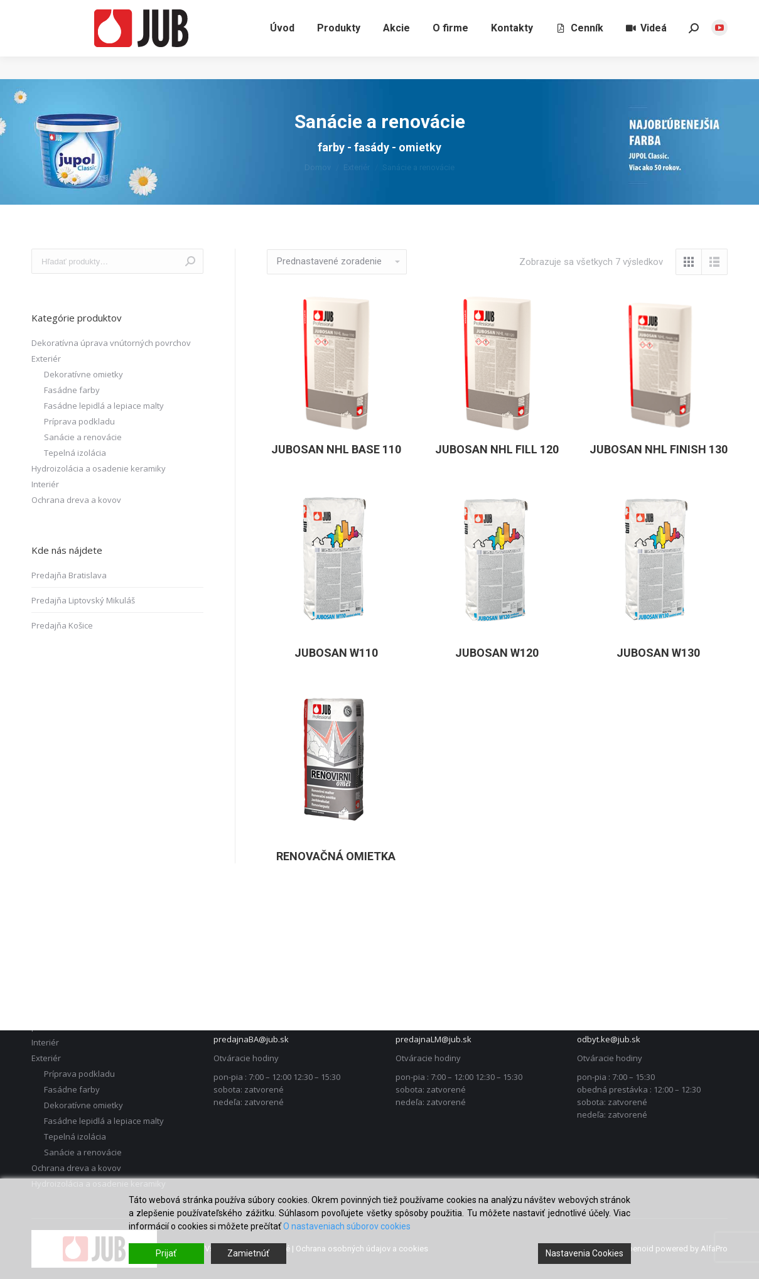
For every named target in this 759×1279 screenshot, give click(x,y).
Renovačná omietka (336, 856)
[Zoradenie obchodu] (337, 261)
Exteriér (46, 358)
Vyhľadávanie (190, 261)
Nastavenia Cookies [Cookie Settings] (584, 1253)
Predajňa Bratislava (69, 575)
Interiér (45, 484)
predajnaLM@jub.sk (433, 1039)
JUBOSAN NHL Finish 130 (658, 449)
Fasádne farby (72, 390)
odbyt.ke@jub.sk (608, 1039)
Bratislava (604, 11)
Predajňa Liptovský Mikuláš (83, 600)
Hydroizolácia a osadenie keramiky (98, 468)
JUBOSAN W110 (336, 652)
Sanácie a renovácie (83, 437)
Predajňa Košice (62, 625)
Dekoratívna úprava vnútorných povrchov (111, 342)
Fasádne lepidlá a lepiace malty (104, 405)
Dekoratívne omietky (83, 374)
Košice (714, 11)
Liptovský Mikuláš (661, 11)
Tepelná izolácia (75, 452)
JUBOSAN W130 (658, 652)
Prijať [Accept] (166, 1253)
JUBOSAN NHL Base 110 (336, 449)
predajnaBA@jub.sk (251, 1039)
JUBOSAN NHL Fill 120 (497, 449)
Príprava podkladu (79, 421)
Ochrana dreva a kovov (76, 499)
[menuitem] (282, 51)
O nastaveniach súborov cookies (347, 1226)
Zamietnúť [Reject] (248, 1253)
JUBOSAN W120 (497, 652)
